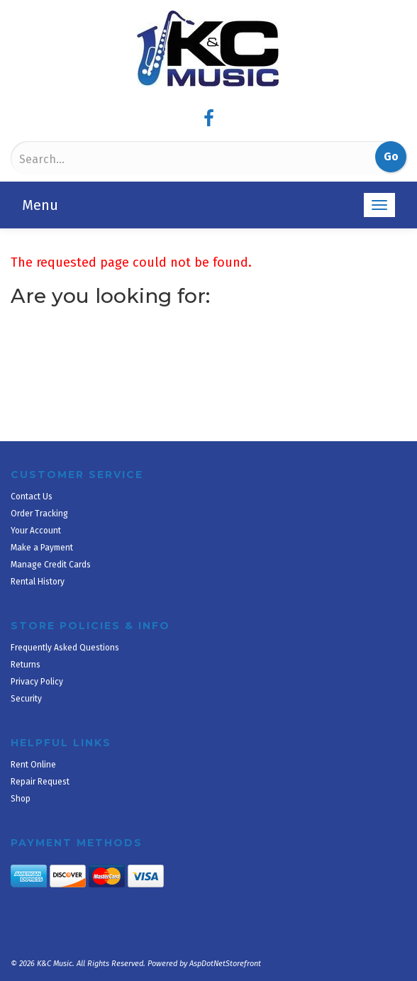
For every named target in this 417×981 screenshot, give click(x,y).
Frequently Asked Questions (65, 648)
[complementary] (314, 903)
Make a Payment (42, 548)
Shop (20, 799)
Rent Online (33, 765)
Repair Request (40, 782)
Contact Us (31, 496)
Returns (25, 665)
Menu (40, 205)
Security (26, 699)
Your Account (36, 531)
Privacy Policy (37, 682)
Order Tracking (39, 514)
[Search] (88, 159)
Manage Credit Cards (51, 565)
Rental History (38, 582)
